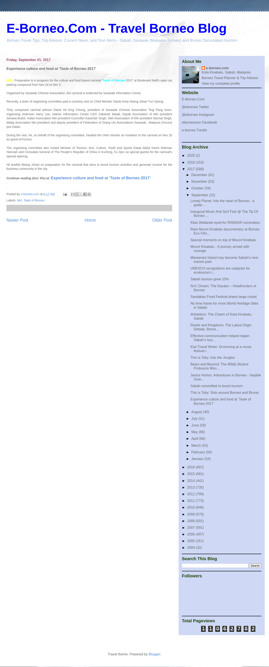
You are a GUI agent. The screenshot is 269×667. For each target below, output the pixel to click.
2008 (191, 521)
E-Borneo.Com (193, 99)
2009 (191, 514)
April (195, 438)
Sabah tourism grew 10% (209, 279)
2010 (191, 507)
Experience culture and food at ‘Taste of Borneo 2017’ (101, 178)
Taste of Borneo (34, 200)
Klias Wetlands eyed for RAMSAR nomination (225, 222)
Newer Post (17, 220)
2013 (191, 487)
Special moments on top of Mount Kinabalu (223, 240)
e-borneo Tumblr (194, 130)
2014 (191, 481)
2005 (191, 541)
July (194, 418)
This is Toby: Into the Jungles (212, 357)
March (196, 445)
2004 (191, 547)
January (197, 459)
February (198, 452)
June (195, 425)
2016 (191, 467)
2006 (191, 534)
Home (90, 220)
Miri (19, 200)
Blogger (154, 654)
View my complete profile (221, 83)
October (197, 188)
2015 (191, 474)
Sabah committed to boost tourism (216, 386)
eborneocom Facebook (199, 122)
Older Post (162, 220)
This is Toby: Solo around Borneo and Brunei (224, 392)
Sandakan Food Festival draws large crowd (223, 297)
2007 (191, 527)
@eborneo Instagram (198, 115)
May (195, 432)
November (199, 181)
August (197, 412)
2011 (191, 501)
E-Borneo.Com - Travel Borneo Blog (116, 28)
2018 (191, 162)
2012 (191, 494)
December (199, 175)
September (200, 195)
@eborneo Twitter (195, 107)
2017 (191, 169)
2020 (191, 155)
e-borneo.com (217, 68)
